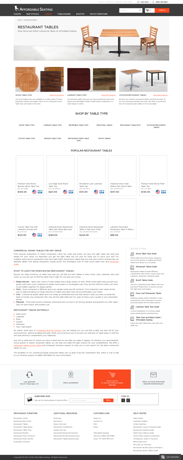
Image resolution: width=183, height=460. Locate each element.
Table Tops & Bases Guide (143, 433)
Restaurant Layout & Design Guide (147, 427)
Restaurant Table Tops (23, 430)
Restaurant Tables (21, 424)
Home (20, 20)
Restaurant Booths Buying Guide (66, 436)
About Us (101, 2)
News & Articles (60, 424)
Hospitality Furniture (22, 442)
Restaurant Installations (63, 427)
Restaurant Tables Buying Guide (66, 439)
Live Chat (143, 2)
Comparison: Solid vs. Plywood (145, 439)
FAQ (95, 424)
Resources (58, 421)
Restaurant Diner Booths (23, 439)
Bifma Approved (139, 442)
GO (107, 400)
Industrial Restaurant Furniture (66, 433)
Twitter (128, 400)
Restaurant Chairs (21, 418)
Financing (118, 2)
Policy (95, 427)
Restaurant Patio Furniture (24, 436)
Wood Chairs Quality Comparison (146, 436)
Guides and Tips (60, 430)
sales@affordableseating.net (153, 384)
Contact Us (110, 2)
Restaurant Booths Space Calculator (147, 447)
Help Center (128, 2)
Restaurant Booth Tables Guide (145, 450)
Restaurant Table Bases (23, 427)
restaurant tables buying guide (27, 345)
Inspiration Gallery (140, 421)
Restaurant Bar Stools (22, 421)
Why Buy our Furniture (142, 445)
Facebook (123, 400)
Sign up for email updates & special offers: (51, 400)
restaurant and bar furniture (49, 330)
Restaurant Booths (21, 433)
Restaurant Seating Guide (143, 430)
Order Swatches (139, 424)
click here (112, 385)
